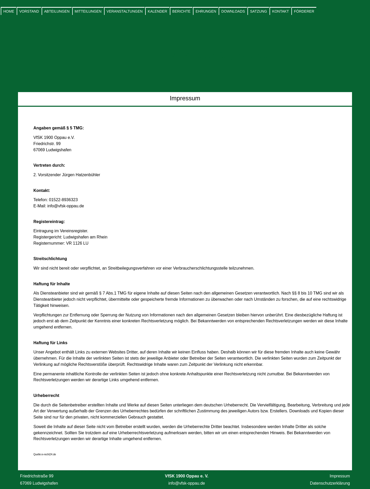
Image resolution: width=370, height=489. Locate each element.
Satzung (258, 11)
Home (8, 11)
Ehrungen (206, 11)
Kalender (157, 11)
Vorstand (29, 11)
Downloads (233, 11)
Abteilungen (57, 11)
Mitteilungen (88, 11)
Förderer (304, 11)
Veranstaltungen (125, 11)
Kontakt (280, 11)
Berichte (181, 11)
